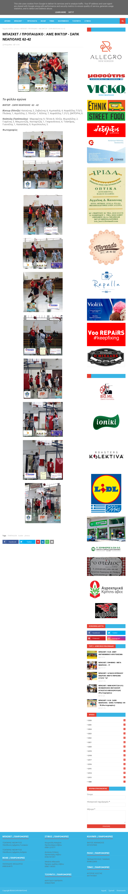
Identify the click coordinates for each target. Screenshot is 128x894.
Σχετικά (111, 890)
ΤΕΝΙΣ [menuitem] (51, 21)
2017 (107, 760)
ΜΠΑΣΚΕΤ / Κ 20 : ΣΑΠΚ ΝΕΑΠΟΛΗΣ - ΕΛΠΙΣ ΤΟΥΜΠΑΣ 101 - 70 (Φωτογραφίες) (111, 702)
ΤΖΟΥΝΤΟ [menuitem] (76, 21)
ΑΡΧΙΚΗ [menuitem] (7, 21)
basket (20, 536)
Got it (71, 12)
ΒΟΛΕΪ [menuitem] (43, 21)
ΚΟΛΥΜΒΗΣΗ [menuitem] (63, 21)
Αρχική (103, 890)
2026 (107, 720)
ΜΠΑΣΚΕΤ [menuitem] (18, 21)
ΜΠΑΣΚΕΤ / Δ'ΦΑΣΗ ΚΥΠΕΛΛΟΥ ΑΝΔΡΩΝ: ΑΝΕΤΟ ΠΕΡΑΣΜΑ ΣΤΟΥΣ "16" (110, 675)
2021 (107, 742)
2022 (107, 738)
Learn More (60, 12)
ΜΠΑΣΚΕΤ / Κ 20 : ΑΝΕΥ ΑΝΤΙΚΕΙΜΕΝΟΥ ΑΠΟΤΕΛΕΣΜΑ (110, 653)
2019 (107, 751)
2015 (107, 768)
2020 (107, 747)
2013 (107, 777)
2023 (107, 733)
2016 (107, 764)
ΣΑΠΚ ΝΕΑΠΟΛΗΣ (21, 890)
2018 (107, 755)
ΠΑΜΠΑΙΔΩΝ (12, 536)
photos (16, 29)
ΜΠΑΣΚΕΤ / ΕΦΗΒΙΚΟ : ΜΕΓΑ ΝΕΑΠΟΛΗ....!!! (109, 663)
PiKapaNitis (8, 45)
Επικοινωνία (121, 890)
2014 (107, 773)
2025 (107, 725)
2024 (107, 729)
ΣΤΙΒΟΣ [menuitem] (87, 21)
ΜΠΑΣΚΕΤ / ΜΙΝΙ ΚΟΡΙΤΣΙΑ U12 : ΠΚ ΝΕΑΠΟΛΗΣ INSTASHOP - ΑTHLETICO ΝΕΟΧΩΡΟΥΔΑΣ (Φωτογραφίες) (111, 689)
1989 (107, 782)
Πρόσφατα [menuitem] (32, 21)
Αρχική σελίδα (7, 29)
